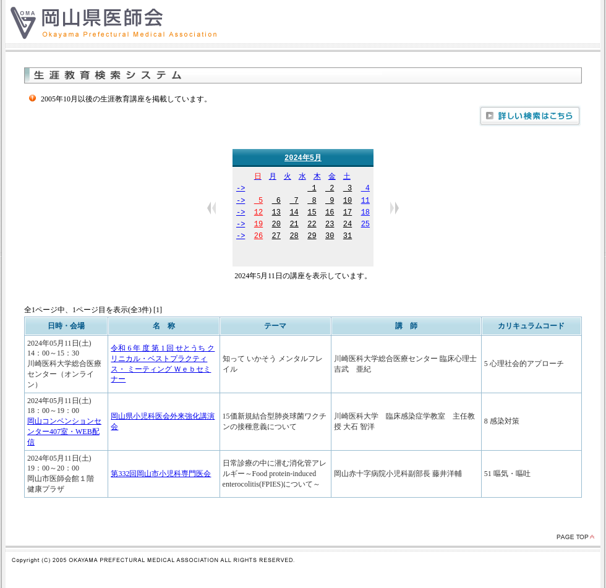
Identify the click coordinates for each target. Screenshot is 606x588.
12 (258, 213)
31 (347, 237)
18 (365, 213)
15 (311, 213)
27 (276, 237)
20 (276, 225)
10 (347, 202)
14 (293, 213)
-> (240, 189)
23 (329, 225)
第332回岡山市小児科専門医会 (161, 474)
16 (329, 213)
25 (365, 225)
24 (347, 225)
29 (311, 237)
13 (276, 213)
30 (329, 237)
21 (293, 225)
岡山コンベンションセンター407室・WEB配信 (64, 432)
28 (293, 237)
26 (258, 237)
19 (258, 225)
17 (347, 213)
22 (311, 225)
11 (365, 202)
